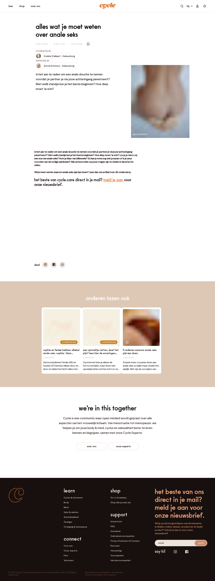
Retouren (115, 545)
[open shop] (22, 6)
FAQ (113, 526)
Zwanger (68, 522)
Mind (66, 507)
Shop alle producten (121, 502)
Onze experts (123, 446)
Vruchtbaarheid (71, 517)
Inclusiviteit (116, 521)
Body (66, 502)
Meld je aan (113, 179)
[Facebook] (186, 552)
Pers (66, 555)
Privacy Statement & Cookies (125, 541)
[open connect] (35, 6)
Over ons (91, 446)
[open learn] (11, 6)
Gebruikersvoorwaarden (122, 536)
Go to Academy (119, 497)
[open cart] (182, 6)
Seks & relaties (71, 512)
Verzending (116, 550)
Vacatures (69, 560)
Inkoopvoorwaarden (120, 560)
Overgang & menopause (75, 526)
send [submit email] (200, 543)
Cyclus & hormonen (73, 497)
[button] (45, 264)
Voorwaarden (117, 555)
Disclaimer (116, 531)
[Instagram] (175, 552)
